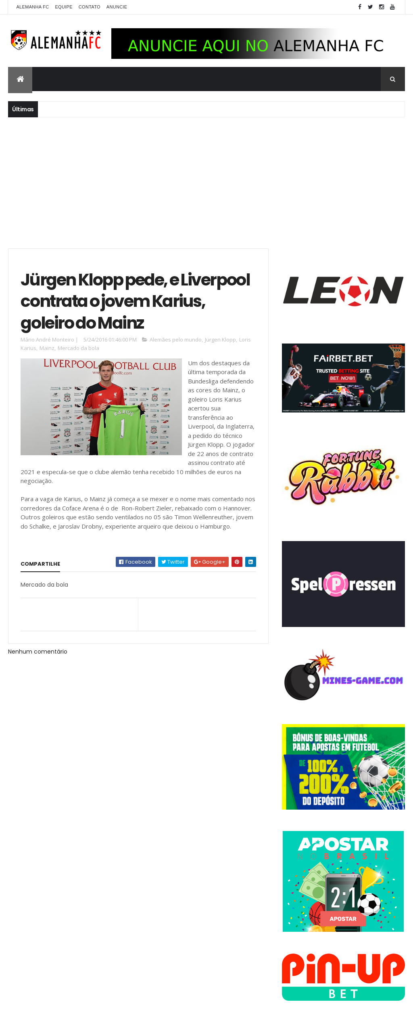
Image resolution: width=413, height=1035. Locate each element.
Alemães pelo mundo (176, 339)
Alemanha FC (32, 6)
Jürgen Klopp (220, 339)
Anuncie (116, 6)
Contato (89, 6)
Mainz (47, 348)
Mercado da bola (78, 348)
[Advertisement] (206, 181)
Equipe (63, 6)
